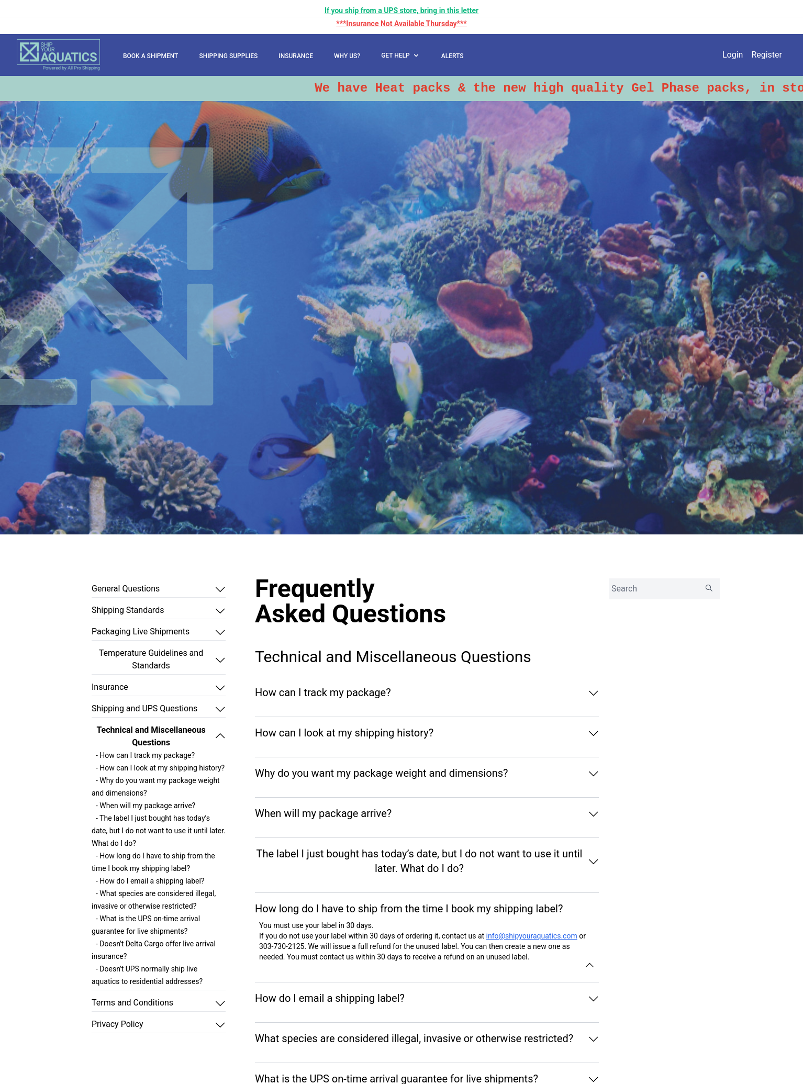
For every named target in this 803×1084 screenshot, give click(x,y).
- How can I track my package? (145, 755)
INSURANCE (295, 56)
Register (766, 55)
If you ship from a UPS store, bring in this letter (401, 10)
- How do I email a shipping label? (150, 881)
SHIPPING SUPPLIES (228, 56)
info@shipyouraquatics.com (531, 936)
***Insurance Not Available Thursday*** (401, 23)
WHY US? (347, 56)
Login (732, 55)
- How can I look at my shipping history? (160, 768)
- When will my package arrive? (145, 805)
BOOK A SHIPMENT (150, 56)
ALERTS (452, 56)
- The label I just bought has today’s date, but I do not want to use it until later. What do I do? (159, 830)
